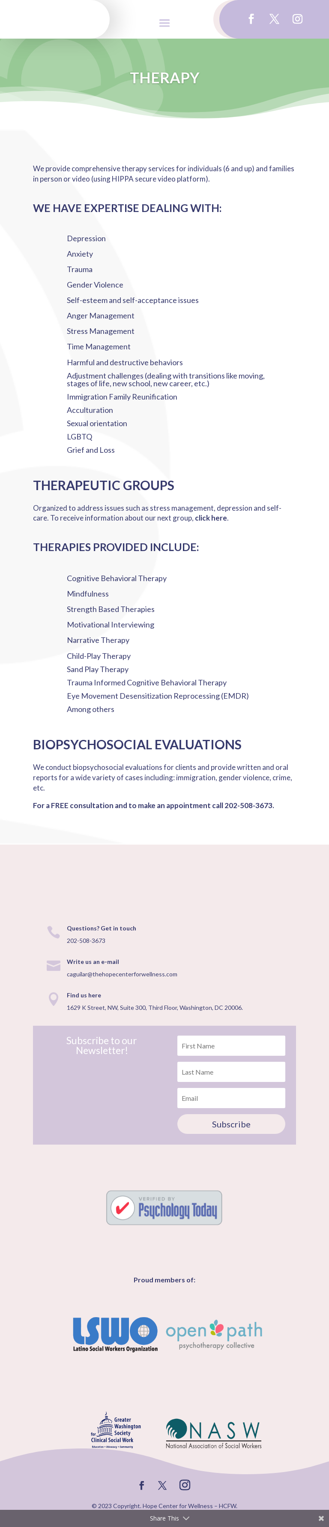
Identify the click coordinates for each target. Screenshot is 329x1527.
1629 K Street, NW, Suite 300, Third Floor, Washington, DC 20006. (155, 1007)
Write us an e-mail (93, 961)
